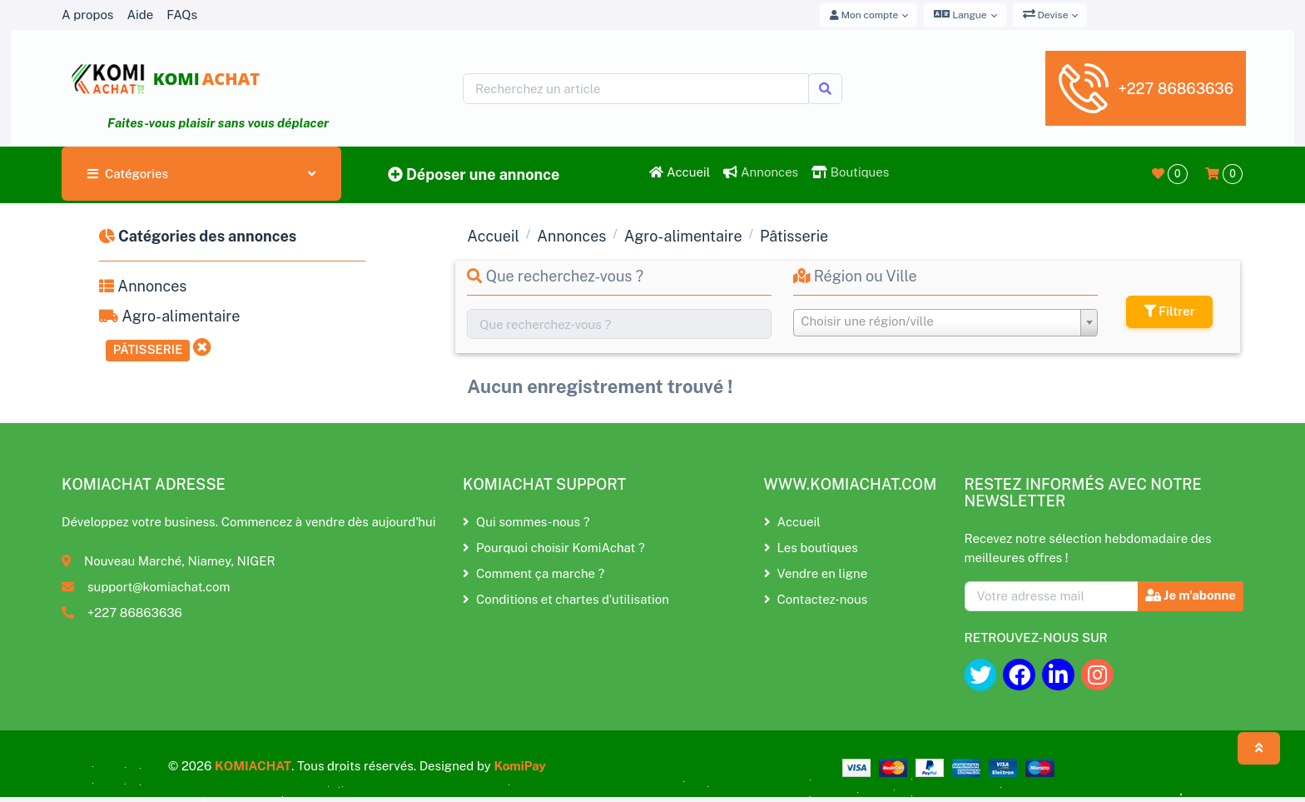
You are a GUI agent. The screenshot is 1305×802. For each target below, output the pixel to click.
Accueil (679, 172)
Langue (960, 14)
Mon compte (864, 15)
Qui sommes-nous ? (526, 522)
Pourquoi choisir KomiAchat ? (554, 547)
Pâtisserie (148, 349)
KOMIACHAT (253, 766)
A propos (87, 14)
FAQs (181, 14)
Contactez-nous (816, 599)
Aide (140, 14)
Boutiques (850, 172)
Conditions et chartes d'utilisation (566, 599)
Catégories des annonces (197, 236)
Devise (1046, 14)
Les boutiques (811, 547)
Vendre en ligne (816, 573)
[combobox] (945, 322)
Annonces (760, 172)
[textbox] (945, 321)
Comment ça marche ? (533, 573)
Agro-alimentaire (169, 316)
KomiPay (520, 766)
